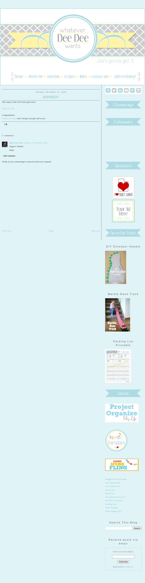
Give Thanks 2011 (112, 486)
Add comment (9, 156)
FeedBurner (129, 567)
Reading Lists (110, 504)
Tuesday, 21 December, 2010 (35, 143)
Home (51, 231)
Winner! (51, 97)
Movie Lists (110, 490)
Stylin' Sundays (111, 507)
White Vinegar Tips (113, 511)
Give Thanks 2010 (112, 483)
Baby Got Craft (8, 108)
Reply (11, 150)
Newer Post (6, 231)
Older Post (95, 231)
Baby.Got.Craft (16, 143)
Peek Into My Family (114, 500)
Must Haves (110, 493)
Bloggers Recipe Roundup (116, 479)
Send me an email (9, 118)
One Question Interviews (115, 497)
